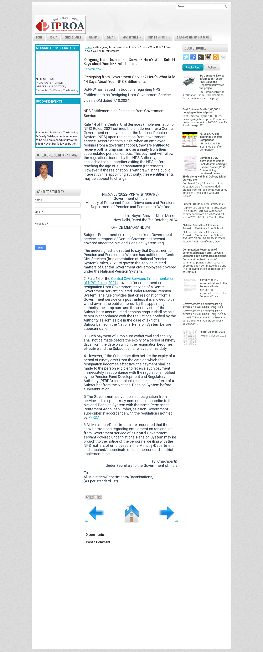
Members (94, 37)
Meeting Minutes (160, 36)
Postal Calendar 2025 (212, 331)
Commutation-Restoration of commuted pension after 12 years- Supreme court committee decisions (204, 252)
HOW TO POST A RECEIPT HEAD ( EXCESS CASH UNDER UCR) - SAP (202, 306)
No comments (92, 69)
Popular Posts (193, 67)
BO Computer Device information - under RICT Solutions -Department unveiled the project (212, 82)
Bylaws (111, 37)
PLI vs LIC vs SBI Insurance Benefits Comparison (211, 137)
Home (39, 37)
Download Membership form (193, 37)
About (53, 37)
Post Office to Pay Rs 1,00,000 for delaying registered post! (202, 111)
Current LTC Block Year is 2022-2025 (203, 204)
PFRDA (93, 417)
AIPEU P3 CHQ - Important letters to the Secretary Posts (213, 283)
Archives (212, 67)
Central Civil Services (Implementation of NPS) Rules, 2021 (129, 280)
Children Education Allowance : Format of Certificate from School (202, 227)
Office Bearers (73, 37)
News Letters (133, 36)
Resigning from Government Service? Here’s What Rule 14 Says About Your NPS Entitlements (129, 61)
